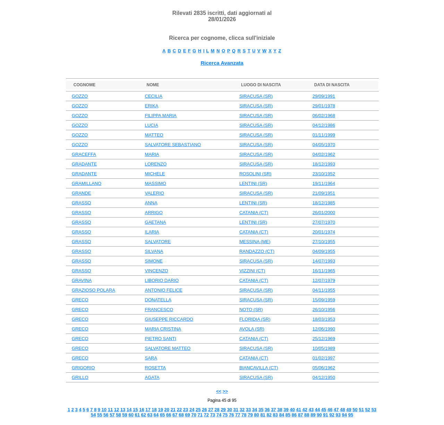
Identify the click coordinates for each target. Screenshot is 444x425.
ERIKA (152, 105)
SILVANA (154, 251)
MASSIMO (155, 183)
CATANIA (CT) (253, 212)
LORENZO (156, 164)
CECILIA (154, 96)
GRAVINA (82, 280)
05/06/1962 (324, 367)
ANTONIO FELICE (163, 290)
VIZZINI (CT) (252, 270)
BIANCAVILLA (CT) (258, 367)
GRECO (80, 299)
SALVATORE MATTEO (168, 348)
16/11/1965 (324, 270)
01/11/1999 (324, 135)
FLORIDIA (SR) (255, 319)
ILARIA (152, 231)
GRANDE (81, 193)
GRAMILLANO (86, 183)
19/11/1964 (324, 183)
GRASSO (81, 202)
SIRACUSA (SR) (256, 96)
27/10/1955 (324, 241)
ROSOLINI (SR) (255, 173)
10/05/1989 (324, 348)
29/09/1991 (324, 96)
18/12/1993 (324, 164)
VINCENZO (156, 270)
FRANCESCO (159, 309)
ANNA (151, 202)
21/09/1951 (324, 193)
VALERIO (154, 193)
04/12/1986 (324, 125)
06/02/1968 (324, 115)
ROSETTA (155, 367)
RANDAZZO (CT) (256, 251)
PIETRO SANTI (160, 338)
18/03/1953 (324, 319)
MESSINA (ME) (255, 241)
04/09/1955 (324, 251)
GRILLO (80, 377)
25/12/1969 (324, 338)
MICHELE (155, 173)
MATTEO (154, 135)
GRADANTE (84, 164)
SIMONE (154, 261)
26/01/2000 (324, 212)
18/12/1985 (324, 202)
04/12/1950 (324, 377)
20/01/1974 (324, 231)
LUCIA (151, 125)
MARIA (152, 154)
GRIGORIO (83, 367)
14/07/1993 (324, 261)
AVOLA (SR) (251, 328)
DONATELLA (158, 299)
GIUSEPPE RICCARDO (169, 319)
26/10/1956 (324, 309)
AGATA (152, 377)
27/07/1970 (324, 222)
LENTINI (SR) (253, 183)
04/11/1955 (324, 290)
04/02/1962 (324, 154)
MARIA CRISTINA (163, 328)
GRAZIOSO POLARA (93, 290)
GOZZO (80, 96)
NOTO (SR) (251, 309)
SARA (151, 358)
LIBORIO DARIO (162, 280)
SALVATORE (158, 241)
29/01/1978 (324, 105)
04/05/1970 (324, 144)
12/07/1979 (324, 280)
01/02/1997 (324, 358)
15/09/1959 (324, 299)
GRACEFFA (84, 154)
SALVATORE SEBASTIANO (173, 144)
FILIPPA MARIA (161, 115)
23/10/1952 (324, 173)
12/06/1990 (324, 328)
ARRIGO (154, 212)
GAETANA (155, 222)
